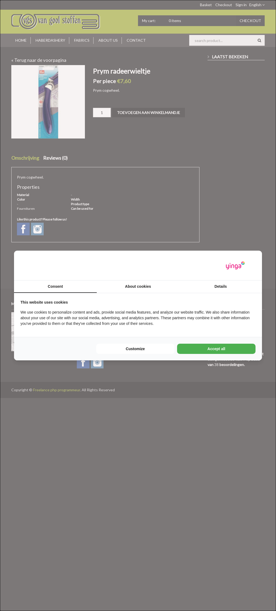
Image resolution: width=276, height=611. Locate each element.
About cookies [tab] (138, 286)
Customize (135, 349)
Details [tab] (221, 286)
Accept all (216, 349)
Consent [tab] (55, 286)
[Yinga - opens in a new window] (235, 265)
